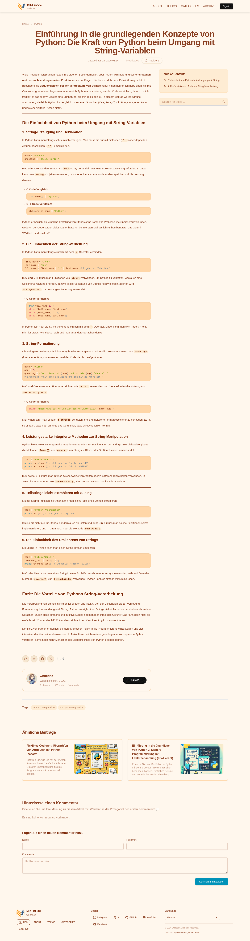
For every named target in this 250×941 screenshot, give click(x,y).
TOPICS (171, 6)
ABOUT (157, 6)
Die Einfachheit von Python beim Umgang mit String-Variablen (194, 80)
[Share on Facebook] (42, 658)
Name (25, 839)
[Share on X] (50, 658)
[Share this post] (25, 658)
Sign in (226, 6)
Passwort (131, 839)
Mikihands (181, 932)
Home (25, 24)
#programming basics (72, 707)
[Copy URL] (34, 658)
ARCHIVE (209, 6)
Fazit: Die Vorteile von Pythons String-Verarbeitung (191, 86)
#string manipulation (44, 707)
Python (38, 24)
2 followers (45, 685)
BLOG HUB (193, 932)
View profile (74, 685)
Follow (135, 680)
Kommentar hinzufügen (211, 881)
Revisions (152, 60)
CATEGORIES (190, 6)
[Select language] (192, 917)
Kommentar (28, 854)
